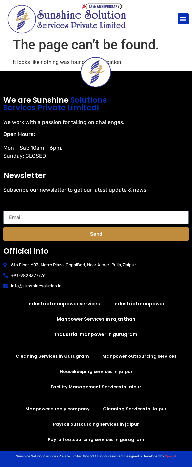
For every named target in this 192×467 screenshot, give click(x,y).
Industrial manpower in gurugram (96, 334)
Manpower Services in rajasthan (96, 319)
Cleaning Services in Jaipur (135, 409)
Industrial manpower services (63, 303)
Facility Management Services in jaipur (96, 387)
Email (10, 208)
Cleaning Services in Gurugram (52, 356)
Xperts (170, 456)
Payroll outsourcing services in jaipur (96, 424)
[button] (183, 18)
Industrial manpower (139, 303)
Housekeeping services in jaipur (96, 371)
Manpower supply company (57, 409)
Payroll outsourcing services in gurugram (96, 439)
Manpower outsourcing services (139, 356)
